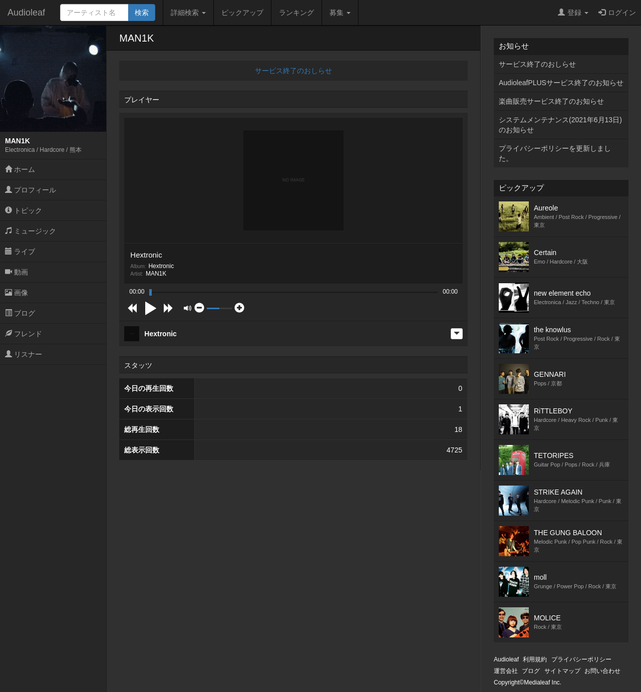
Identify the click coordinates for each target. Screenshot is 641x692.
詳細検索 (188, 13)
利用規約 (535, 659)
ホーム (20, 169)
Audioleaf (26, 13)
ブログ (20, 313)
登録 (573, 13)
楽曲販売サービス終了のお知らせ (551, 101)
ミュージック (30, 231)
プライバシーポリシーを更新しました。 (555, 153)
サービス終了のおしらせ (293, 71)
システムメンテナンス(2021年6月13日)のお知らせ (560, 125)
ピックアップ (242, 13)
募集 (340, 13)
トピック (23, 210)
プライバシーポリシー (581, 659)
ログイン (617, 13)
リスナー (23, 354)
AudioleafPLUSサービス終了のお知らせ (561, 83)
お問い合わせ (602, 670)
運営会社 (506, 670)
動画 (16, 272)
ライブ (20, 252)
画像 (16, 293)
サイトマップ (562, 670)
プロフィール (30, 190)
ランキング (296, 13)
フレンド (23, 334)
